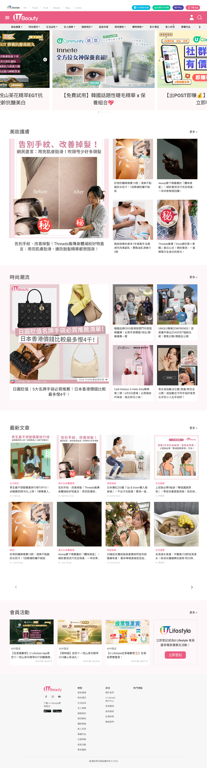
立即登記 (175, 655)
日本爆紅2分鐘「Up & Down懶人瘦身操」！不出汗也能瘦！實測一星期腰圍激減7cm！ (127, 491)
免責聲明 (109, 706)
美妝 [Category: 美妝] (12, 550)
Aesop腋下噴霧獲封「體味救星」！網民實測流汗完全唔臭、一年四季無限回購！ (176, 187)
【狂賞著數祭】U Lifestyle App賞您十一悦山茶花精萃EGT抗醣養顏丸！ (30, 655)
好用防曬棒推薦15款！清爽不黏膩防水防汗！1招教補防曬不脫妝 (132, 187)
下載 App (192, 7)
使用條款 (109, 711)
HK (25, 8)
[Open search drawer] (200, 17)
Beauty (56, 8)
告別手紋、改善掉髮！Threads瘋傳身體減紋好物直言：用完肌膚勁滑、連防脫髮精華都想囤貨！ (78, 491)
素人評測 (82, 729)
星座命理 (103, 27)
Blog (67, 8)
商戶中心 (178, 7)
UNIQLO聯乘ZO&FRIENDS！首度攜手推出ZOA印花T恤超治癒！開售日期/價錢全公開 (176, 332)
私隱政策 (109, 716)
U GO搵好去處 (141, 7)
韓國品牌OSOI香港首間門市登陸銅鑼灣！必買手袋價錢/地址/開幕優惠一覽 (133, 332)
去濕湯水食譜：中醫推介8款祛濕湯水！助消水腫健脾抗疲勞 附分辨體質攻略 (175, 558)
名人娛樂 (68, 27)
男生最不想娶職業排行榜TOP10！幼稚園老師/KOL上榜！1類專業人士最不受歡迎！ (30, 491)
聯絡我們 (109, 722)
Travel (35, 8)
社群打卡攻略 (161, 7)
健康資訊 (86, 27)
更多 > (193, 131)
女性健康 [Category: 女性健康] (160, 483)
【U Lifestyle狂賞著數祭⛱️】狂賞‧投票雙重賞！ (127, 655)
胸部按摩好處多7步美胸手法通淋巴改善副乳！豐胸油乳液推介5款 (132, 247)
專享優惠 (82, 750)
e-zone (78, 8)
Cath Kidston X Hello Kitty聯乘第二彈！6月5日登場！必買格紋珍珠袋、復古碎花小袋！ (132, 393)
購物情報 (137, 27)
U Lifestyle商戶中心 (110, 699)
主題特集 (82, 739)
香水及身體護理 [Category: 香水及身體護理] (66, 483)
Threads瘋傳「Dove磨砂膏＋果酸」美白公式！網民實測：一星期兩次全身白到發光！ (176, 247)
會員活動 (82, 744)
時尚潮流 (33, 27)
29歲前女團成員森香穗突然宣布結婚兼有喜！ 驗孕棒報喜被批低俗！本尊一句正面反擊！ (127, 558)
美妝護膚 (15, 27)
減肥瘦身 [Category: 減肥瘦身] (111, 483)
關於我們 (109, 692)
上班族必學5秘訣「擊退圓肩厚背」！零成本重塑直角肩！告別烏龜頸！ (175, 491)
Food (45, 8)
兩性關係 (119, 27)
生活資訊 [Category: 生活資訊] (14, 483)
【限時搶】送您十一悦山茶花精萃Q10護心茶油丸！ (78, 655)
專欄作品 (82, 734)
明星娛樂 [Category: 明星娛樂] (111, 550)
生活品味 (50, 27)
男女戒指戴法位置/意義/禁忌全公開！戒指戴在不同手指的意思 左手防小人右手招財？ (176, 393)
